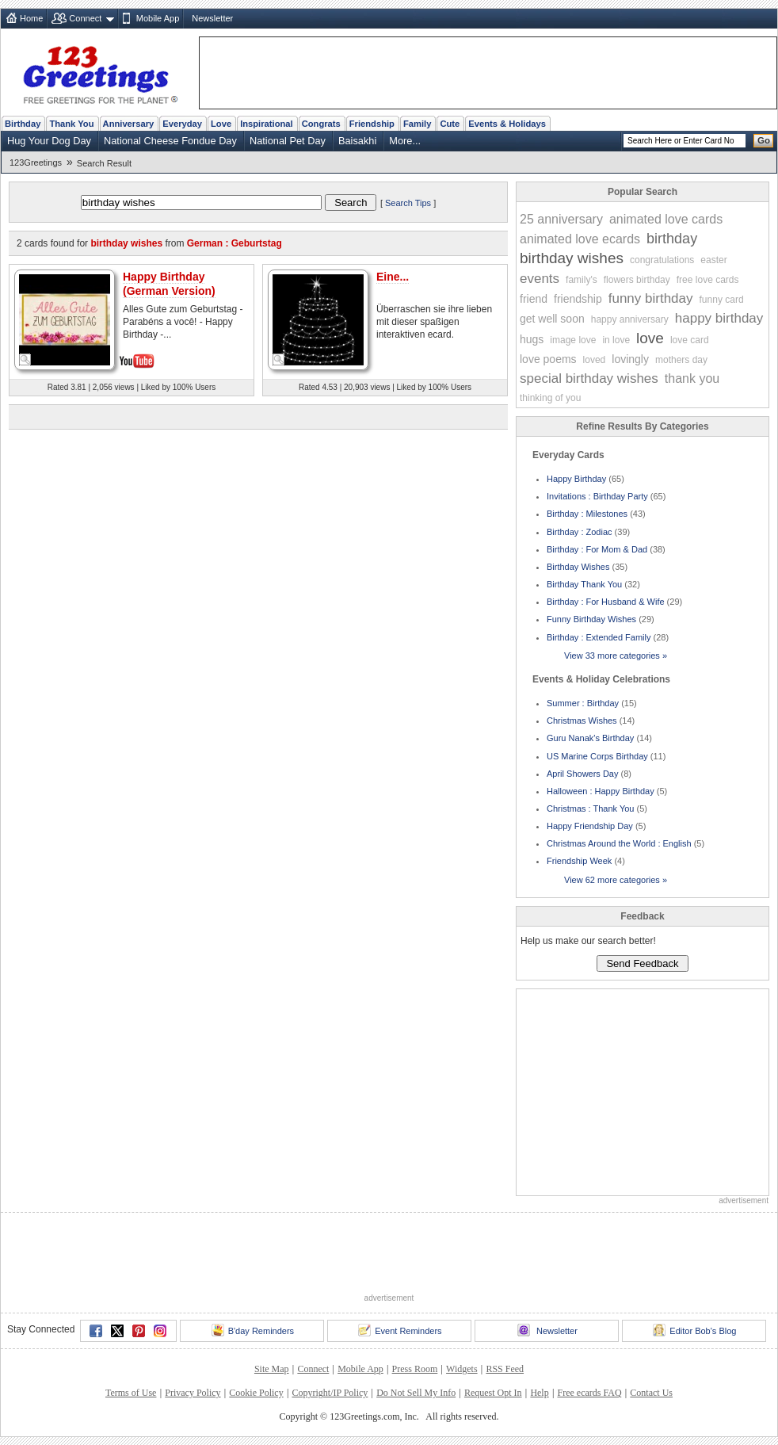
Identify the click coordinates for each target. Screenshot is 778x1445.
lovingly (630, 359)
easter (713, 260)
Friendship (372, 123)
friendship (578, 298)
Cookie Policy (256, 1392)
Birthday (22, 123)
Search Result (104, 163)
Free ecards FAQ (589, 1392)
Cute (450, 123)
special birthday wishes (589, 378)
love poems (548, 359)
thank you (692, 378)
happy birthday (719, 318)
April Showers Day (582, 773)
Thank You (71, 123)
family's (581, 279)
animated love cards (666, 219)
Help (539, 1392)
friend (533, 298)
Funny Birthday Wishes (591, 619)
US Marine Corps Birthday (597, 756)
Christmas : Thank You (590, 808)
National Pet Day (288, 141)
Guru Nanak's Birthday (590, 738)
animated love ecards (580, 239)
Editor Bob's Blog (694, 1330)
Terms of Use (130, 1392)
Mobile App (157, 18)
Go (763, 140)
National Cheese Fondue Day (170, 141)
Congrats (321, 123)
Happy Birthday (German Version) (169, 283)
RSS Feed (505, 1368)
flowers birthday (637, 279)
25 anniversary (561, 219)
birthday (671, 239)
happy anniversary (630, 319)
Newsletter (212, 18)
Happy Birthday (576, 479)
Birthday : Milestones (587, 513)
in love (616, 340)
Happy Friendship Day (590, 826)
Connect (85, 18)
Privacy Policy (192, 1392)
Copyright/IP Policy (330, 1392)
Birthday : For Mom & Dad (597, 549)
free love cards (708, 279)
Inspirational (266, 123)
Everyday (182, 123)
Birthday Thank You (584, 584)
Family (417, 123)
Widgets (462, 1368)
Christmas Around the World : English (619, 843)
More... (405, 141)
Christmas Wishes (582, 720)
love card (689, 340)
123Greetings (36, 162)
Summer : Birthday (583, 703)
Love (221, 123)
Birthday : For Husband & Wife (606, 601)
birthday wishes (572, 258)
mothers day (681, 359)
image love (573, 340)
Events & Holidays (507, 123)
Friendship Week (579, 861)
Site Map (271, 1368)
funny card (722, 299)
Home (31, 18)
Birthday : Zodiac (579, 532)
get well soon (552, 318)
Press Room (415, 1368)
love (650, 338)
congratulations (662, 260)
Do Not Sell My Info (416, 1392)
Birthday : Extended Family (598, 637)
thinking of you (550, 397)
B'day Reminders (253, 1330)
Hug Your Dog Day (49, 141)
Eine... (392, 276)
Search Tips (408, 203)
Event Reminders (399, 1330)
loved (594, 359)
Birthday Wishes (578, 567)
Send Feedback (642, 963)
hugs (531, 339)
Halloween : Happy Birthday (600, 791)
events (539, 278)
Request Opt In (493, 1392)
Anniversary (128, 123)
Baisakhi (357, 141)
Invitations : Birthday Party (597, 496)
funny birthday (650, 298)
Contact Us (651, 1392)
